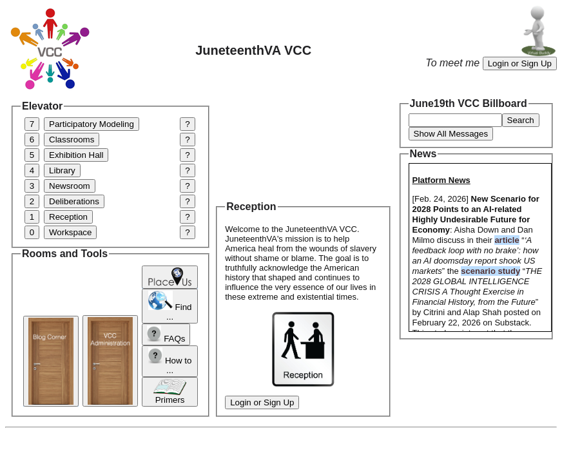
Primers (169, 392)
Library (62, 170)
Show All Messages (451, 134)
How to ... (170, 361)
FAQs (166, 334)
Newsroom (69, 186)
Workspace (70, 232)
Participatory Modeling (91, 124)
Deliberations (74, 201)
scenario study (490, 271)
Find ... (170, 306)
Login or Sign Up (520, 63)
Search (520, 120)
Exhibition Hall (76, 155)
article (506, 240)
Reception (68, 217)
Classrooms (71, 139)
